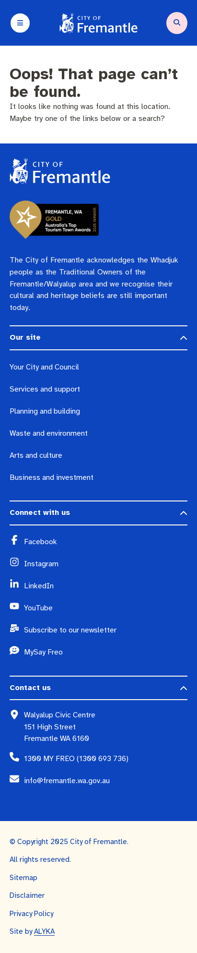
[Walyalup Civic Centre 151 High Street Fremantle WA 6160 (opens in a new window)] (105, 726)
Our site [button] (25, 337)
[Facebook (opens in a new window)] (105, 542)
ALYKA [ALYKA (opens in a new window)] (44, 931)
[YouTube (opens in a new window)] (105, 608)
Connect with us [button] (40, 512)
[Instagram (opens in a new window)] (105, 564)
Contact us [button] (30, 687)
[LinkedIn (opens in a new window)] (105, 586)
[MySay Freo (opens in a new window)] (105, 652)
